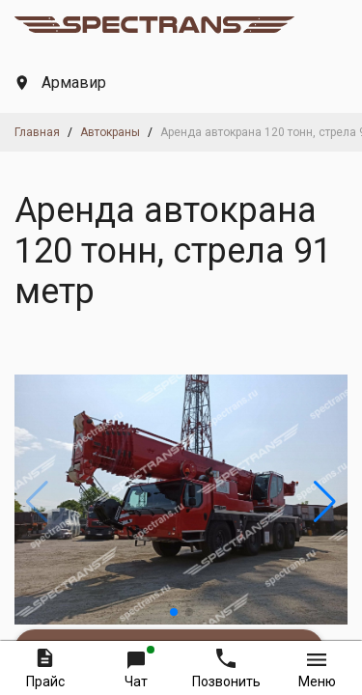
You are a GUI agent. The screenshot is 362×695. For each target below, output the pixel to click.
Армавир (61, 82)
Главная (37, 132)
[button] (174, 612)
